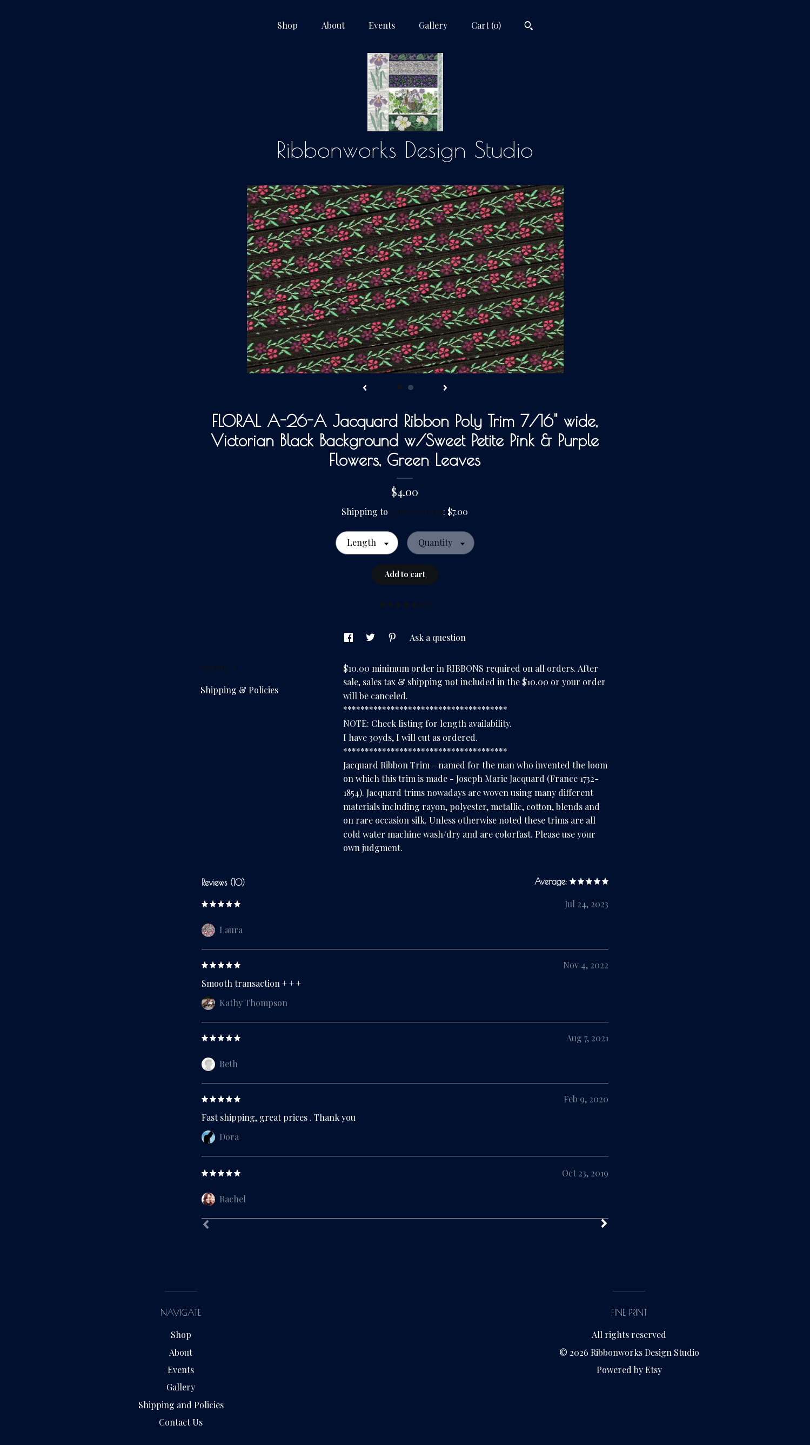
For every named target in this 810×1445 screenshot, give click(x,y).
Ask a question (438, 637)
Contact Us (181, 1422)
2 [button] (410, 387)
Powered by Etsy (629, 1369)
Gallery (433, 25)
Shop (287, 25)
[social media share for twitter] (371, 637)
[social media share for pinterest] (393, 637)
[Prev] (206, 1226)
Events (382, 25)
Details (218, 667)
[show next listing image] (445, 388)
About (333, 25)
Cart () (486, 25)
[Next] (604, 1224)
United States (416, 511)
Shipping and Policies (181, 1404)
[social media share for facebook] (349, 637)
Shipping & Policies (239, 689)
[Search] (529, 27)
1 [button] (400, 387)
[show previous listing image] (364, 388)
